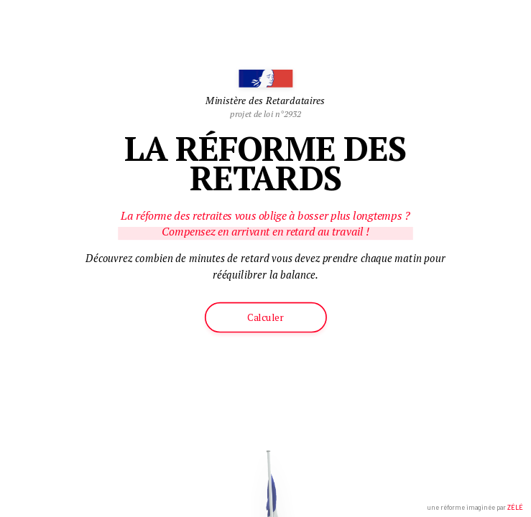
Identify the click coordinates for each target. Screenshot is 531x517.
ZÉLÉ (515, 507)
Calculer (265, 318)
